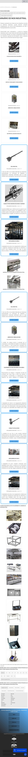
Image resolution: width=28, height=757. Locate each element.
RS (23, 672)
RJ (6, 672)
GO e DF (8, 676)
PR (17, 672)
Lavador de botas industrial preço (6, 15)
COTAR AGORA (14, 60)
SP (15, 672)
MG (9, 672)
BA (1, 676)
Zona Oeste (17, 687)
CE (4, 676)
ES (12, 672)
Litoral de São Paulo (19, 690)
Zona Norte (11, 687)
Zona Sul (22, 687)
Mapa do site (14, 726)
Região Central (4, 687)
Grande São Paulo (11, 690)
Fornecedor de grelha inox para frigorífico (7, 12)
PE (26, 672)
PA (14, 676)
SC (20, 672)
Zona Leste (4, 690)
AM (11, 676)
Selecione (2, 672)
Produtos (14, 722)
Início (14, 714)
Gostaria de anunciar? (14, 729)
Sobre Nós (14, 718)
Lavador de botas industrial (20, 12)
